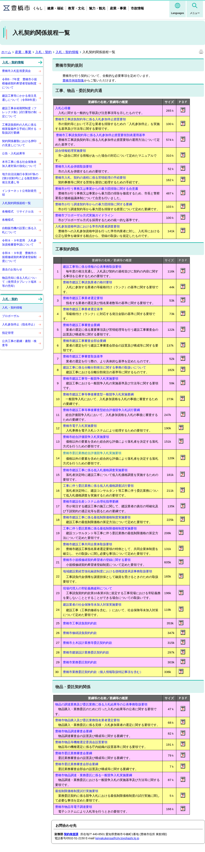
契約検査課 (71, 834)
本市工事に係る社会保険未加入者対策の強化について (19, 164)
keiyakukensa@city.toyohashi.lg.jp (117, 838)
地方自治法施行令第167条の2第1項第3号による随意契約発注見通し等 (20, 178)
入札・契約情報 (67, 52)
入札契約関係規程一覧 (16, 203)
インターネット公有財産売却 (19, 192)
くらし (38, 8)
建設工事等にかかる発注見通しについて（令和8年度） (20, 97)
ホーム (6, 52)
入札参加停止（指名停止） (19, 324)
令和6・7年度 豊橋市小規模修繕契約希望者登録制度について (19, 83)
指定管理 (8, 332)
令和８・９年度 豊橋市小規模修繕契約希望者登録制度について (19, 257)
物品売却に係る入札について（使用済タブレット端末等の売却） (19, 281)
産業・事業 (118, 8)
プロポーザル (10, 316)
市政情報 (137, 8)
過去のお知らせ (12, 269)
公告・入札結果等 (13, 153)
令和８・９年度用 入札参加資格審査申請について (19, 242)
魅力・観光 (97, 8)
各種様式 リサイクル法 (18, 211)
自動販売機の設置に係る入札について (19, 230)
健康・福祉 (55, 8)
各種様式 (8, 219)
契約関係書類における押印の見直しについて (19, 143)
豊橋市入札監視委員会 (16, 70)
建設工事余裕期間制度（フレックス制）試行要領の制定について (19, 112)
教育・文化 (76, 8)
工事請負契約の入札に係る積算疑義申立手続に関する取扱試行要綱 (19, 128)
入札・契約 (43, 52)
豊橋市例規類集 (73, 80)
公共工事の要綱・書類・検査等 (19, 343)
